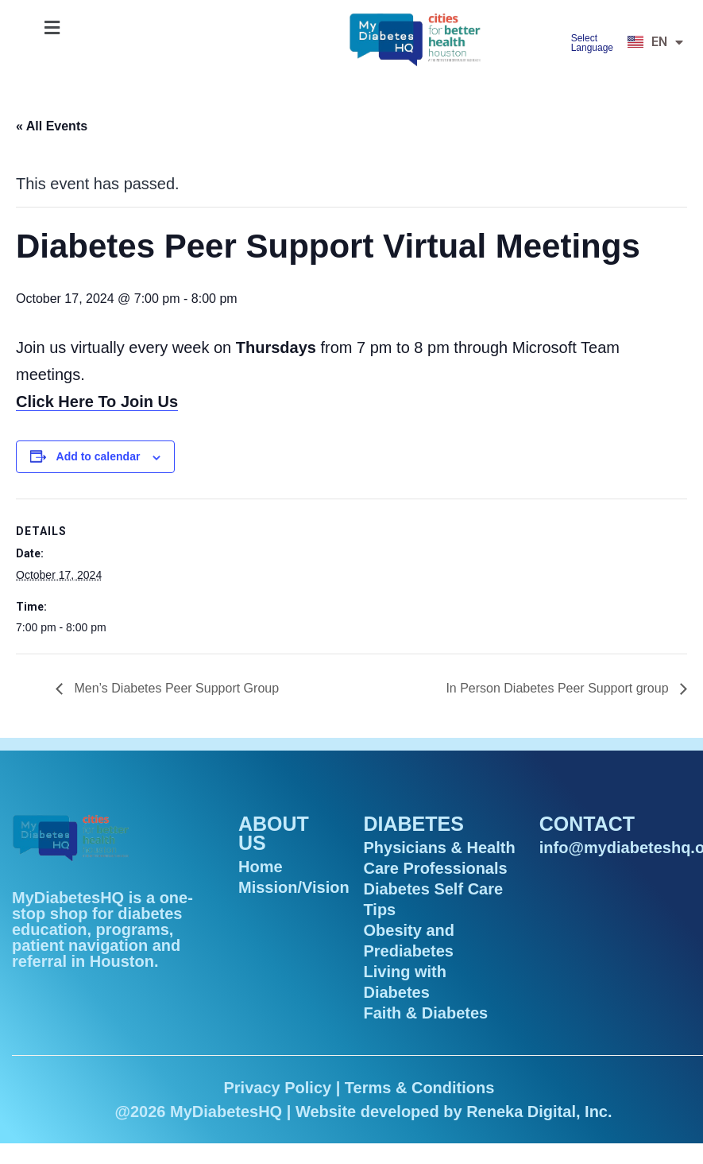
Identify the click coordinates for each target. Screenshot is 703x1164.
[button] (51, 28)
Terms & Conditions (420, 1087)
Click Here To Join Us (97, 401)
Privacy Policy (277, 1087)
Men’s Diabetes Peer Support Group (175, 688)
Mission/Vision (294, 887)
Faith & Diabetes (425, 1013)
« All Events (51, 126)
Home (260, 866)
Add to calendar (98, 456)
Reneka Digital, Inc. (539, 1111)
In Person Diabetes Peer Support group (559, 688)
